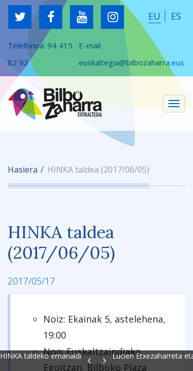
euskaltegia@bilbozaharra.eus (131, 62)
